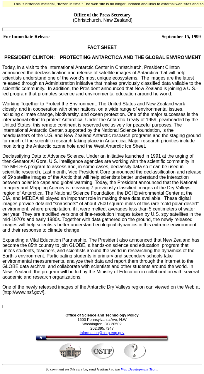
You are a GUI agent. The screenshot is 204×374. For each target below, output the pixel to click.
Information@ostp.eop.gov (102, 333)
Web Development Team (139, 369)
